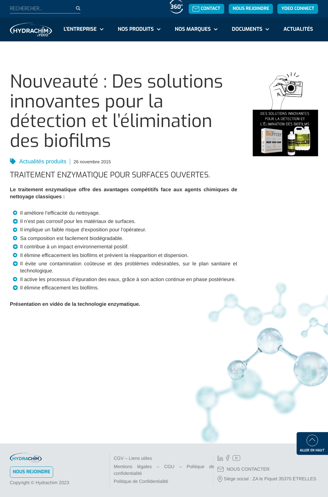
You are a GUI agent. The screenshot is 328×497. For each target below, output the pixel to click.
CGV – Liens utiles (133, 458)
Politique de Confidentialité (141, 481)
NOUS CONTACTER (243, 469)
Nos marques (193, 29)
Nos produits (136, 29)
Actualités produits (42, 161)
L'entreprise (80, 29)
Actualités (298, 29)
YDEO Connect (298, 8)
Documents (247, 29)
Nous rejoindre (251, 8)
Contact (206, 8)
